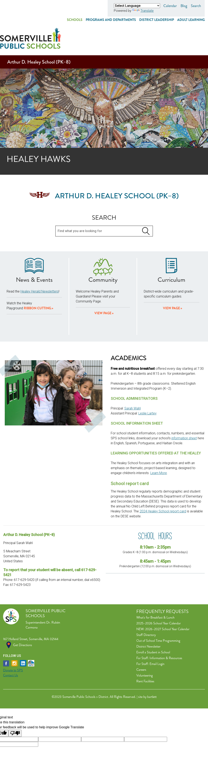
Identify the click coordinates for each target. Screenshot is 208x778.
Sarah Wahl (132, 386)
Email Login (157, 641)
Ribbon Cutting (37, 285)
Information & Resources (166, 635)
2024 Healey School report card (163, 489)
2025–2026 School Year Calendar (158, 600)
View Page (171, 285)
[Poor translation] (15, 710)
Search (196, 5)
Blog (184, 5)
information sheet (184, 416)
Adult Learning (191, 19)
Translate (143, 11)
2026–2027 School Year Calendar (167, 606)
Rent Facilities (145, 658)
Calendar (170, 5)
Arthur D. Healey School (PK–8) (38, 39)
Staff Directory (146, 612)
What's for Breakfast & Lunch (155, 595)
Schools (74, 19)
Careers (141, 647)
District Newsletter (148, 623)
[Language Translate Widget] (137, 5)
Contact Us (10, 652)
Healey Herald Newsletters (39, 269)
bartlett (152, 674)
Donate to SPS (13, 647)
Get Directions (22, 622)
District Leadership (156, 19)
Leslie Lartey (147, 391)
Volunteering (144, 652)
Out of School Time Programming (158, 618)
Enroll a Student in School (153, 629)
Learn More (158, 450)
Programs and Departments (111, 19)
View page (102, 290)
